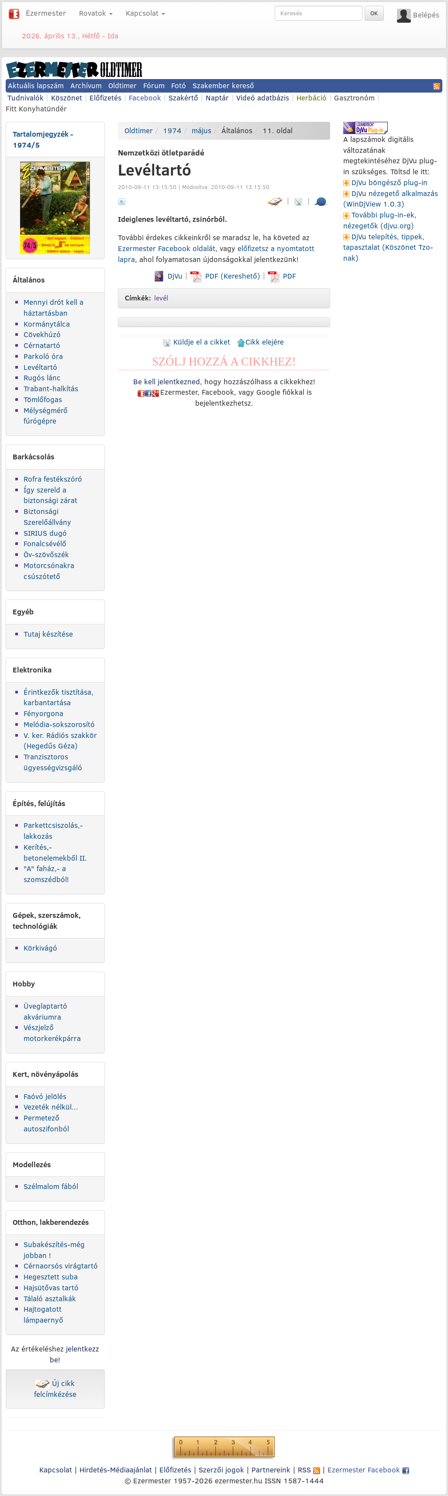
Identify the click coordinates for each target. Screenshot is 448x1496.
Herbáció (311, 98)
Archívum (86, 85)
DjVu (167, 276)
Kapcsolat (55, 1470)
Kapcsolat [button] (145, 13)
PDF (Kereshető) (226, 276)
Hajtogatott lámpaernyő (43, 1314)
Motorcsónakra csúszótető (49, 570)
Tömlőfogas (43, 399)
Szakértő (183, 98)
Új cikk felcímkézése (55, 1388)
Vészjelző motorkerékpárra (52, 1032)
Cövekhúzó (42, 334)
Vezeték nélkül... (51, 1107)
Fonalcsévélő (45, 543)
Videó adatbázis (262, 98)
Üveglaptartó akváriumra (45, 1011)
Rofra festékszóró (53, 479)
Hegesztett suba (51, 1277)
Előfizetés (105, 98)
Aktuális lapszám (36, 85)
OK (374, 13)
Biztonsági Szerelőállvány (47, 516)
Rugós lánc (42, 377)
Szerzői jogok (221, 1470)
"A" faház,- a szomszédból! (46, 873)
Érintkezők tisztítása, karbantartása (58, 697)
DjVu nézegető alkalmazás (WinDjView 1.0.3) (390, 198)
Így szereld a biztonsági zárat (50, 495)
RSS (309, 1470)
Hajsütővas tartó (51, 1287)
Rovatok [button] (96, 13)
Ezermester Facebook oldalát (166, 248)
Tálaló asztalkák (50, 1298)
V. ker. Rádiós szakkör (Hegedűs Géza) (60, 740)
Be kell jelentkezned (166, 381)
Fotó (178, 85)
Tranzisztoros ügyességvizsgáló (53, 761)
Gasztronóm (354, 98)
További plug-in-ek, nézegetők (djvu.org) (380, 220)
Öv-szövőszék (46, 554)
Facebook (145, 98)
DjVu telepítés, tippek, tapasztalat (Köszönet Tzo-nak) (388, 247)
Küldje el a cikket (196, 342)
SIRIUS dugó (45, 533)
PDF (282, 276)
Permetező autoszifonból (46, 1123)
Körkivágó (40, 948)
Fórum (154, 85)
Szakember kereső (223, 85)
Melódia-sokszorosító (59, 724)
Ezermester (46, 12)
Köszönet (66, 98)
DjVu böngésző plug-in (389, 182)
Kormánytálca (47, 324)
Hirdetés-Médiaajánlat (115, 1470)
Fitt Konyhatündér (36, 108)
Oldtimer (122, 85)
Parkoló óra (43, 356)
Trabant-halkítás (51, 388)
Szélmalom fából (51, 1186)
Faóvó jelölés (45, 1096)
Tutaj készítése (48, 634)
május (201, 130)
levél (161, 298)
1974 (172, 130)
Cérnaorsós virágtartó (61, 1266)
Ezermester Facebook (368, 1470)
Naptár (217, 98)
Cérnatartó (42, 345)
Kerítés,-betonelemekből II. (55, 852)
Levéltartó (40, 367)
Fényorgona (43, 713)
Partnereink (271, 1470)
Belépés (426, 15)
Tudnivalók (25, 98)
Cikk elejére (260, 342)
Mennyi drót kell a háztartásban (53, 307)
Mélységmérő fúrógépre (46, 415)
